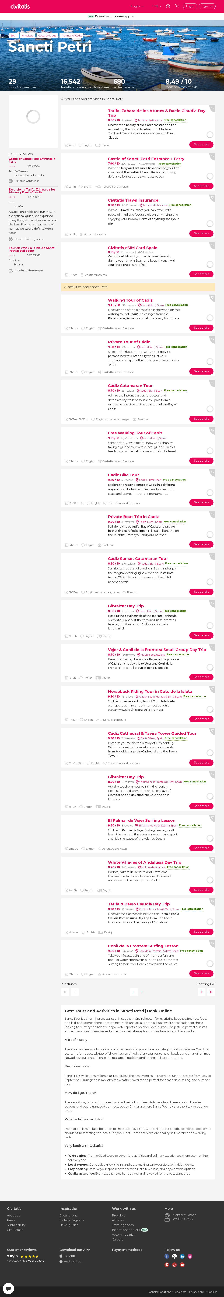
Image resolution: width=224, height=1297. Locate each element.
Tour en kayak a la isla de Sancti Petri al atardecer (32, 249)
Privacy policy (197, 1291)
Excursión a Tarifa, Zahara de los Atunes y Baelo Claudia (32, 191)
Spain (13, 35)
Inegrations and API (126, 1230)
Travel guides (68, 1225)
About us (13, 1215)
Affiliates (118, 1220)
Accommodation (124, 1234)
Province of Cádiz (71, 35)
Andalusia (27, 35)
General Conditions (160, 1291)
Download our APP (74, 1250)
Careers (117, 1239)
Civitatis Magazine (71, 1220)
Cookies (212, 1291)
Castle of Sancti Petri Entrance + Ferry (32, 160)
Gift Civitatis (15, 1230)
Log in (190, 6)
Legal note (180, 1291)
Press (11, 1220)
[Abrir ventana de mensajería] (8, 1288)
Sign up (207, 6)
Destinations (68, 1215)
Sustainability (16, 1225)
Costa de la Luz (47, 35)
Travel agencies (122, 1225)
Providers (118, 1215)
